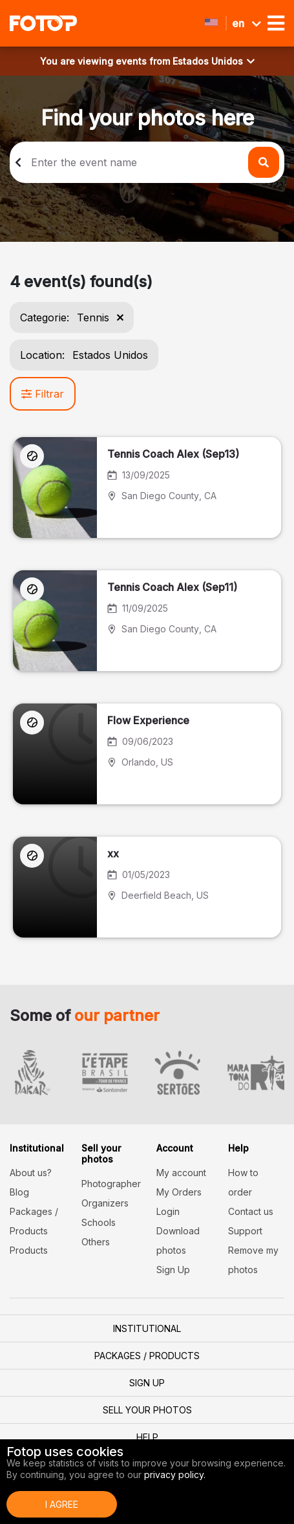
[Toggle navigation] (276, 23)
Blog (19, 1191)
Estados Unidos (214, 61)
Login (168, 1211)
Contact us (250, 1211)
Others (95, 1241)
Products (29, 1250)
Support (245, 1230)
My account (181, 1172)
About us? (31, 1172)
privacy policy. (174, 1474)
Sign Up (173, 1269)
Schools (98, 1222)
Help (147, 1437)
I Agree (61, 1504)
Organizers (105, 1202)
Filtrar (42, 393)
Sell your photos (147, 1409)
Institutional (147, 1328)
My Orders (179, 1191)
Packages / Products (147, 1355)
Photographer (111, 1183)
